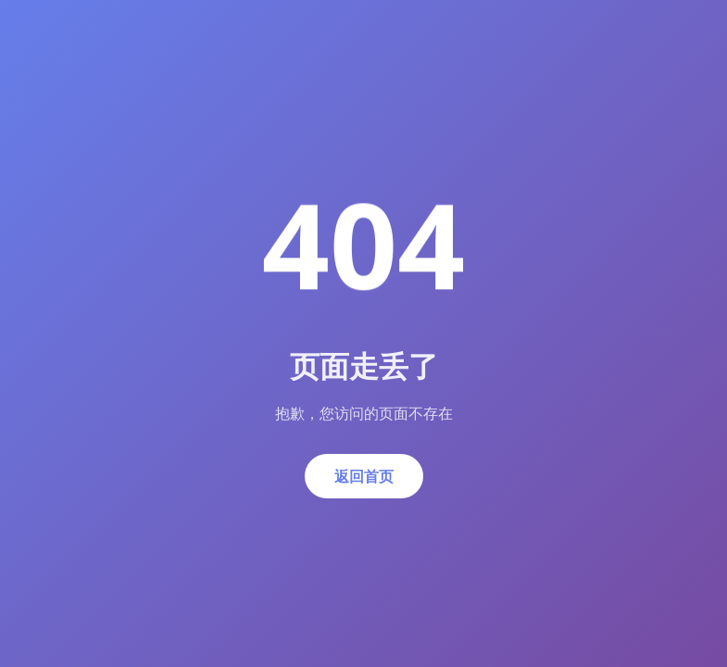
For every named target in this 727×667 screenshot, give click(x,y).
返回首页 (364, 476)
